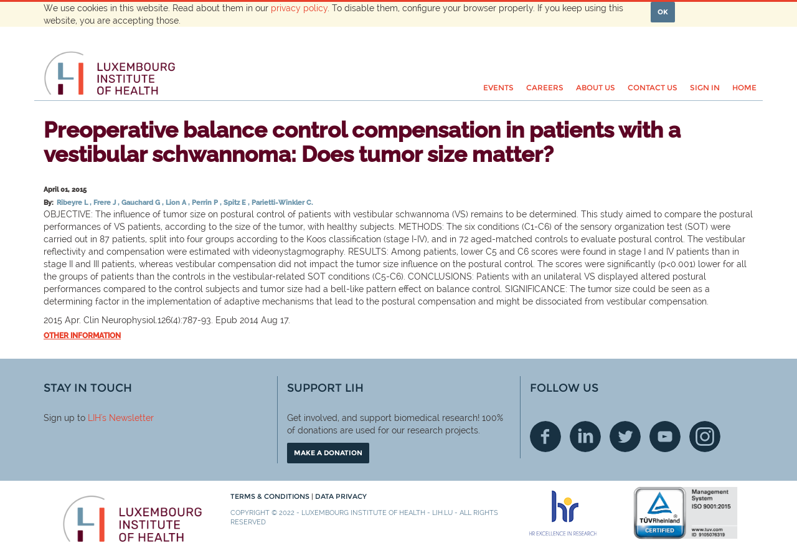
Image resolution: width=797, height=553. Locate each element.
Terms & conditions (270, 496)
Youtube (665, 436)
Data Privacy (341, 496)
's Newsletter (127, 418)
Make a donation (328, 452)
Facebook (545, 436)
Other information (82, 335)
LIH (94, 418)
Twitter (625, 436)
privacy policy (299, 8)
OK (663, 11)
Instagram (704, 436)
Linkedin (585, 436)
